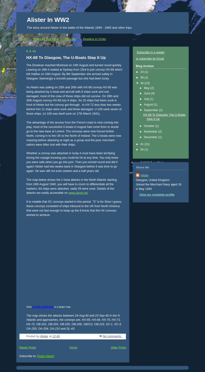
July (147, 99)
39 (142, 77)
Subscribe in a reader (151, 52)
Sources (70, 39)
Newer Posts (27, 347)
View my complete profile (156, 194)
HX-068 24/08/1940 (43, 306)
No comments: (113, 336)
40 (142, 83)
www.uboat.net (78, 193)
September (151, 110)
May (147, 88)
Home (23, 39)
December (151, 137)
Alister (144, 175)
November (151, 131)
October (149, 126)
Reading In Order (94, 39)
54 (142, 149)
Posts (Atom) (45, 356)
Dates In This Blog (46, 39)
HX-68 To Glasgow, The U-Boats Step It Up (66, 57)
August (149, 104)
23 (142, 72)
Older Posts (118, 347)
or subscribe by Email (150, 58)
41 (142, 144)
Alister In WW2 (48, 19)
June (147, 93)
